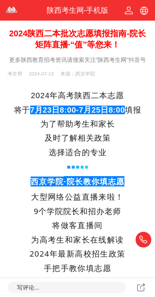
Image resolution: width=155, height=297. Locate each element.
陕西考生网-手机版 (78, 10)
